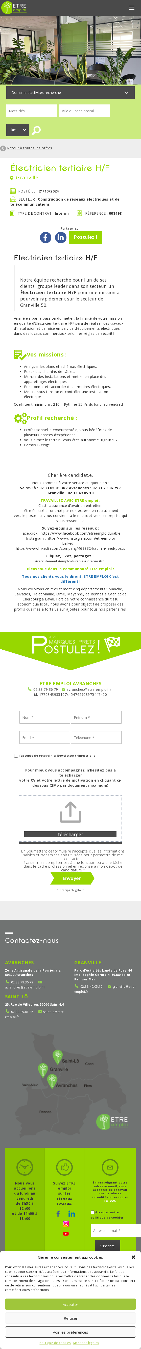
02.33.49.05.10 (91, 988)
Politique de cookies (54, 1343)
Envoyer (71, 880)
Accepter (70, 1304)
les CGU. (110, 1202)
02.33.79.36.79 (45, 691)
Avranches (19, 964)
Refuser (71, 1318)
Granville (87, 964)
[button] (133, 1257)
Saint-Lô (16, 998)
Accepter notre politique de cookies (107, 1216)
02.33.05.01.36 (22, 1013)
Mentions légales (86, 1343)
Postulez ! (85, 238)
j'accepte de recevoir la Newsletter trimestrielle (55, 757)
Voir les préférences (70, 1332)
